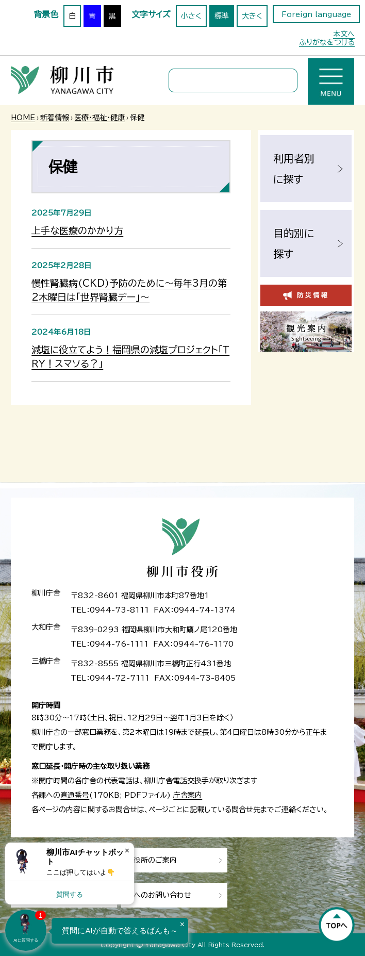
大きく (252, 16)
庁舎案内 (187, 795)
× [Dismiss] (127, 850)
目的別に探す (293, 243)
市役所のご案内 (151, 860)
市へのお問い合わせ (158, 895)
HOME (23, 117)
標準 (221, 16)
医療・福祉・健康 (99, 117)
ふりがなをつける (327, 42)
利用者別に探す (293, 168)
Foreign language (316, 14)
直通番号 (74, 795)
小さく (191, 16)
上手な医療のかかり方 (77, 230)
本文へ (344, 34)
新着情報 (54, 117)
